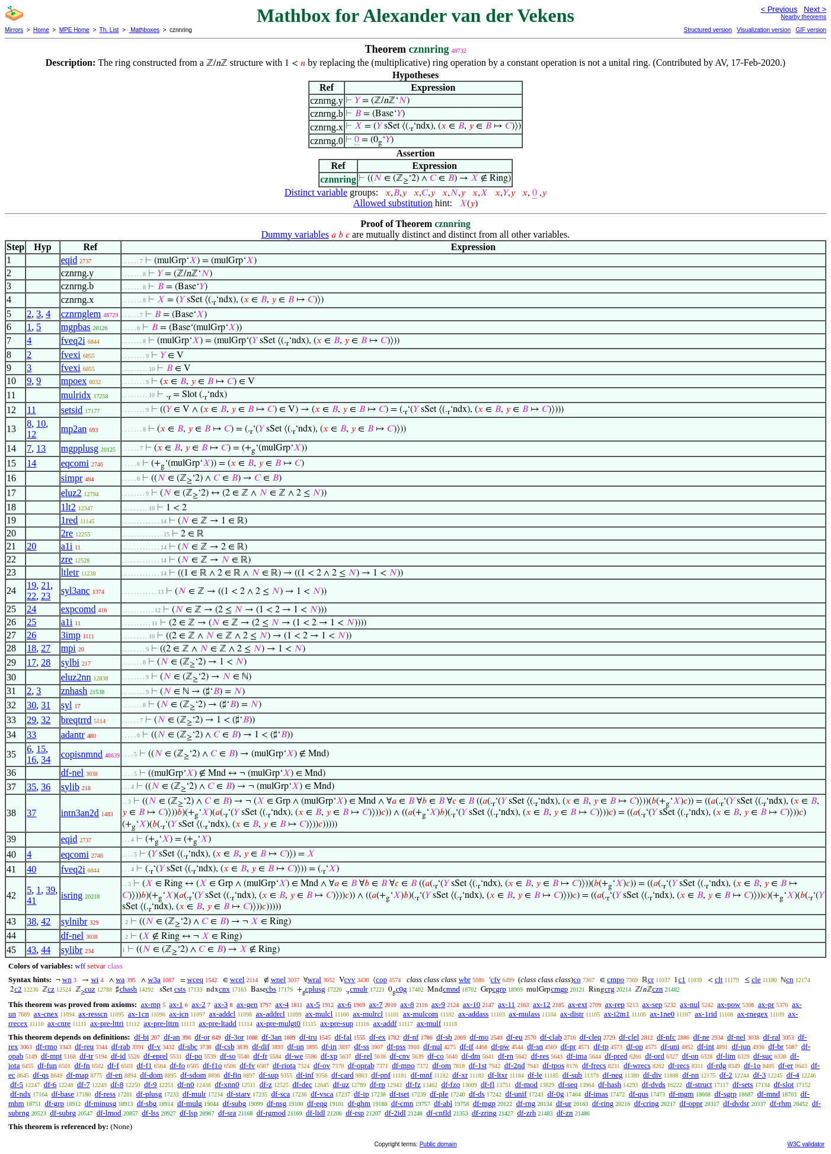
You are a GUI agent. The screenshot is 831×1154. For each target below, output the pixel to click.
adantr (73, 735)
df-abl (443, 1103)
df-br (776, 1046)
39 (50, 890)
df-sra (227, 1112)
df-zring (484, 1112)
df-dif (261, 1046)
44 (45, 950)
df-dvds (654, 1084)
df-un (295, 1046)
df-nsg (276, 1103)
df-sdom (193, 1074)
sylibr (71, 950)
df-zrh (526, 1112)
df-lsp (188, 1112)
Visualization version (764, 30)
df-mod (526, 1084)
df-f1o (212, 1065)
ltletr (70, 572)
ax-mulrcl (368, 1013)
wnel (278, 979)
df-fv (247, 1065)
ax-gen (246, 1004)
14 (31, 463)
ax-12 (542, 1004)
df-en (114, 1074)
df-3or (234, 1036)
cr (651, 979)
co (576, 979)
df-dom (151, 1074)
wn (67, 979)
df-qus (638, 1093)
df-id (118, 1055)
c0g (401, 988)
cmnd (451, 988)
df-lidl (315, 1112)
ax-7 (375, 1004)
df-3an (271, 1036)
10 (41, 423)
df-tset (399, 1093)
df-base (63, 1093)
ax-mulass (524, 1013)
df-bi (141, 1036)
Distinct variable (316, 192)
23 (45, 596)
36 (45, 787)
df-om (441, 1065)
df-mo (478, 1036)
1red (69, 520)
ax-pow (728, 1004)
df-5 (16, 1084)
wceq (195, 979)
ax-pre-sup (336, 1023)
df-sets (743, 1084)
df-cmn (402, 1103)
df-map (77, 1074)
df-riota (284, 1065)
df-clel (629, 1036)
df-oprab (361, 1065)
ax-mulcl (319, 1013)
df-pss (396, 1046)
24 (31, 609)
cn (789, 979)
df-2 (726, 1074)
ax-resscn (92, 1013)
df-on (690, 1055)
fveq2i (73, 340)
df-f (113, 1065)
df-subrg (63, 1112)
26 (31, 635)
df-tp (600, 1046)
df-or (202, 1036)
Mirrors (14, 30)
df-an (172, 1036)
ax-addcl (222, 1013)
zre (67, 559)
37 (31, 813)
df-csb (225, 1046)
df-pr (568, 1046)
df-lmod (109, 1112)
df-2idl (395, 1112)
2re (67, 533)
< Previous (778, 9)
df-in (328, 1046)
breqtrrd (76, 720)
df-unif (515, 1093)
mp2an (74, 429)
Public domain (438, 1144)
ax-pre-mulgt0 (278, 1023)
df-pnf (381, 1074)
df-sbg (146, 1103)
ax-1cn (138, 1013)
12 (31, 434)
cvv (350, 979)
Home (41, 30)
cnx (224, 988)
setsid (71, 410)
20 (31, 546)
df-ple (439, 1093)
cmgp (559, 988)
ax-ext (577, 1004)
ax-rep (614, 1004)
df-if (467, 1046)
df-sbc (188, 1046)
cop (381, 979)
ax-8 (407, 1004)
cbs (271, 988)
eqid (69, 260)
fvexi (71, 355)
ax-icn (179, 1013)
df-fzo (450, 1084)
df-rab (120, 1046)
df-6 (50, 1084)
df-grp (54, 1103)
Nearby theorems (803, 17)
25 (31, 622)
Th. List (109, 30)
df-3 (759, 1074)
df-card (342, 1074)
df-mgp (484, 1103)
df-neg (612, 1074)
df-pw (500, 1046)
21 (45, 585)
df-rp (377, 1084)
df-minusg (100, 1103)
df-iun (741, 1046)
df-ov (322, 1065)
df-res (540, 1055)
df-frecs (594, 1065)
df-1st (478, 1065)
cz (51, 988)
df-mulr (194, 1093)
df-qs (41, 1074)
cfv (496, 979)
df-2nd (514, 1065)
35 (31, 787)
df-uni (669, 1046)
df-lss (150, 1112)
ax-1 (176, 1004)
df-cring (646, 1103)
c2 (17, 988)
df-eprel (155, 1055)
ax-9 (438, 1004)
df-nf (410, 1036)
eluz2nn (76, 677)
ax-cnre (59, 1023)
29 (31, 720)
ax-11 (506, 1004)
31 (45, 705)
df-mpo (403, 1065)
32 (45, 720)
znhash (74, 691)
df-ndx (20, 1093)
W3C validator (805, 1144)
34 (45, 760)
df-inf (305, 1074)
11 (31, 410)
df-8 (117, 1084)
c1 (681, 979)
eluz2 (71, 493)
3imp (71, 635)
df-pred (616, 1055)
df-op (634, 1046)
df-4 (793, 1074)
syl (66, 705)
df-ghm (359, 1103)
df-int (705, 1046)
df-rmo (46, 1046)
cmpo (615, 979)
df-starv (238, 1093)
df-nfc (666, 1036)
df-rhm (780, 1103)
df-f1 (144, 1065)
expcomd (78, 609)
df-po (194, 1055)
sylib (70, 787)
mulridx (76, 395)
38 (31, 921)
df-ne (701, 1036)
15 (41, 749)
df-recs (678, 1065)
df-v (154, 1046)
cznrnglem (81, 314)
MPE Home (74, 30)
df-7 (83, 1084)
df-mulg (189, 1103)
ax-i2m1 (616, 1013)
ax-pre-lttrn (160, 1023)
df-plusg (149, 1093)
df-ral (771, 1036)
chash (128, 988)
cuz (90, 988)
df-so (228, 1055)
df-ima (577, 1055)
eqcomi (75, 463)
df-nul (432, 1046)
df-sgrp (725, 1093)
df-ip (361, 1093)
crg (609, 988)
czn (657, 988)
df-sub (572, 1074)
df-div (652, 1074)
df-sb (444, 1036)
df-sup (269, 1074)
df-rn (505, 1055)
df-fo (177, 1065)
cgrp (499, 988)
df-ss (361, 1046)
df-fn (82, 1065)
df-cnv (400, 1055)
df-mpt (51, 1055)
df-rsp (355, 1112)
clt (719, 979)
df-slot (784, 1084)
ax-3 (221, 1004)
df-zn (565, 1112)
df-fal (342, 1036)
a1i (67, 546)
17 (31, 662)
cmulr (358, 988)
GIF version (810, 30)
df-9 (150, 1084)
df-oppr (690, 1103)
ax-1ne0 (662, 1013)
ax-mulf (429, 1023)
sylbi (70, 662)
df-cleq (591, 1036)
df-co (435, 1055)
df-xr (460, 1074)
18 (31, 648)
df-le (535, 1074)
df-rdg (717, 1065)
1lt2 (68, 507)
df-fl (487, 1084)
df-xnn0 (227, 1084)
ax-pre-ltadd (217, 1023)
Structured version (707, 30)
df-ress (105, 1093)
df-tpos (553, 1065)
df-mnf (421, 1074)
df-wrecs (637, 1065)
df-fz (412, 1084)
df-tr (86, 1055)
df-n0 (185, 1084)
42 (45, 921)
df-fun (47, 1065)
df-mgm (681, 1093)
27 (45, 648)
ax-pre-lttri (106, 1023)
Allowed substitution (393, 203)
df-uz (341, 1084)
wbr (465, 979)
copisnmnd (82, 754)
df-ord (654, 1055)
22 (31, 596)
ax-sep (652, 1004)
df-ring (602, 1103)
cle (756, 979)
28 (45, 662)
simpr (71, 478)
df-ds (477, 1093)
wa (120, 979)
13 (41, 448)
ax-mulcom (420, 1013)
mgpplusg (79, 448)
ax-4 (282, 1004)
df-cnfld (438, 1112)
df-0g (555, 1093)
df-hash (609, 1084)
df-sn (535, 1046)
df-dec (302, 1084)
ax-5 (313, 1004)
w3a (154, 979)
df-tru (308, 1036)
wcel (237, 979)
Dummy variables (295, 234)
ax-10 (472, 1004)
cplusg (315, 988)
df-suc (763, 1055)
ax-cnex (46, 1013)
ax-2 (198, 1004)
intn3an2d (80, 813)
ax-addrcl (270, 1013)
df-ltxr (497, 1074)
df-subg (235, 1103)
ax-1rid (706, 1013)
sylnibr (74, 921)
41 (31, 901)
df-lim (726, 1055)
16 (31, 760)
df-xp (329, 1055)
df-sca (280, 1093)
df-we (294, 1055)
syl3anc (75, 591)
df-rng (526, 1103)
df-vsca (322, 1093)
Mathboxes (144, 30)
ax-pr (766, 1004)
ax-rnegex (752, 1013)
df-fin (232, 1074)
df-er (785, 1065)
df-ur (563, 1103)
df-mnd (769, 1093)
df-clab (551, 1036)
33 (31, 735)
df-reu (84, 1046)
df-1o (752, 1065)
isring (71, 895)
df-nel (72, 773)
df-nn (690, 1074)
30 (31, 705)
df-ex (377, 1036)
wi (94, 979)
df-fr (260, 1055)
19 (31, 585)
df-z (266, 1084)
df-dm (470, 1055)
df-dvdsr (736, 1103)
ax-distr (572, 1013)
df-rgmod (271, 1112)
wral (314, 979)
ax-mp (151, 1004)
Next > (815, 9)
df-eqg (317, 1103)
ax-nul (689, 1004)
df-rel (363, 1055)
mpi (68, 648)
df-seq (568, 1084)
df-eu (514, 1036)
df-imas (596, 1093)
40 (31, 869)
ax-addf (385, 1023)
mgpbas (76, 327)
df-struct (699, 1084)
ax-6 (344, 1004)
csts (180, 988)
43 (31, 950)
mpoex (74, 381)
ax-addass (473, 1013)
